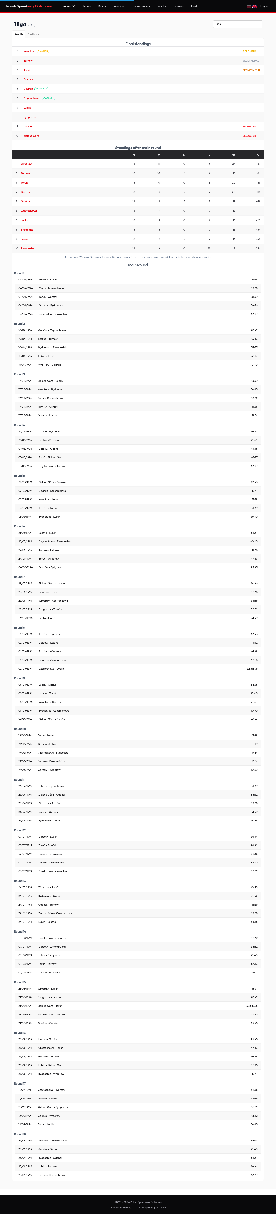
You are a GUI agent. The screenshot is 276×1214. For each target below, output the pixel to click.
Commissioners (141, 6)
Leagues (68, 6)
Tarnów (28, 60)
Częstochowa (31, 98)
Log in (264, 6)
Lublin (27, 107)
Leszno (28, 126)
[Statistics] (33, 34)
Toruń (27, 70)
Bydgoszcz (30, 117)
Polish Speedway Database (150, 1207)
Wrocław (29, 51)
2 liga (32, 25)
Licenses (178, 6)
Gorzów (28, 79)
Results (162, 6)
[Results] (18, 34)
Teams (87, 6)
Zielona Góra (31, 136)
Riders (102, 6)
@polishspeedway (120, 1207)
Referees (118, 6)
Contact (196, 6)
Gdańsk (28, 89)
